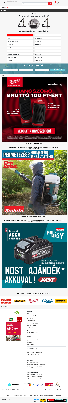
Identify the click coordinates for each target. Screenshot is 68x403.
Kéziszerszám (38, 44)
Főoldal (2, 7)
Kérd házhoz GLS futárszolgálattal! (34, 352)
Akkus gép (10, 38)
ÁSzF (25, 395)
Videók (20, 395)
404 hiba (6, 7)
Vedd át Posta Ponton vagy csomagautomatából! (37, 356)
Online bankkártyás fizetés (32, 362)
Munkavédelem (38, 54)
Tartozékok (10, 60)
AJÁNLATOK (10, 35)
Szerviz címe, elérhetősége (32, 340)
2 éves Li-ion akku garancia (32, 317)
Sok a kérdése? (51, 395)
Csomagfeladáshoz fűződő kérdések (34, 374)
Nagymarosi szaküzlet (32, 330)
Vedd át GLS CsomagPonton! (33, 354)
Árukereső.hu (35, 401)
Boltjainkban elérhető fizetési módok (34, 366)
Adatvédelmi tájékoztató (33, 395)
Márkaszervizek (30, 344)
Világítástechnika (38, 60)
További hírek (63, 75)
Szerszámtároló (38, 51)
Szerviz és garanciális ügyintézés (34, 339)
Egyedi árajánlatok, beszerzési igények (35, 378)
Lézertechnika (10, 51)
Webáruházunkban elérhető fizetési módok (36, 364)
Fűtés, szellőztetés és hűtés (13, 54)
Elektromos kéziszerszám (13, 41)
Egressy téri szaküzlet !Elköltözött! (34, 329)
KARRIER (16, 395)
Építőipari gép (10, 44)
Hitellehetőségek (30, 367)
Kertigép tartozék (38, 38)
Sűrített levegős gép (12, 57)
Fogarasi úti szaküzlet (31, 325)
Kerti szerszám (38, 41)
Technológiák (30, 318)
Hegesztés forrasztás (39, 47)
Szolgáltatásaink (43, 395)
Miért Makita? (30, 313)
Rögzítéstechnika (38, 57)
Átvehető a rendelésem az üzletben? (34, 376)
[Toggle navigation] (4, 2)
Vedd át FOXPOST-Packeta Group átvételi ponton (37, 350)
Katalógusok (9, 395)
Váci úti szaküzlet (31, 327)
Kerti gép (9, 47)
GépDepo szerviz (30, 342)
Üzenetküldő (58, 395)
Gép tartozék (37, 35)
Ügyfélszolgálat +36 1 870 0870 (33, 332)
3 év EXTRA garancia (31, 315)
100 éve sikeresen (31, 320)
